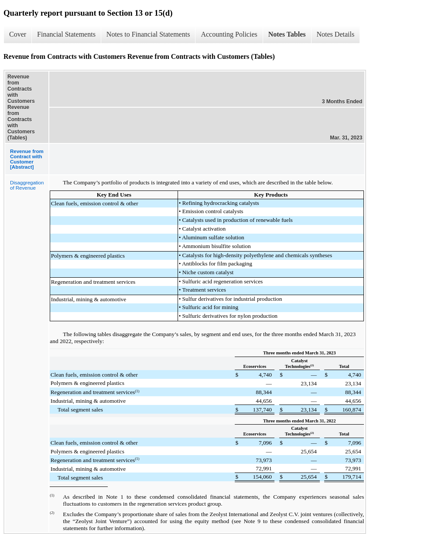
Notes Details (336, 34)
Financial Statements (66, 34)
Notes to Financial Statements (148, 34)
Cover (17, 34)
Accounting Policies (229, 34)
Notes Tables (287, 34)
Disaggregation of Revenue (27, 185)
